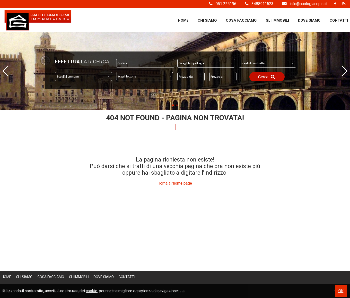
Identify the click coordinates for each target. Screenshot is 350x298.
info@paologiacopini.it (304, 3)
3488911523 (258, 3)
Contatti (339, 20)
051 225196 (222, 3)
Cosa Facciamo (241, 20)
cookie (91, 291)
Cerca (267, 76)
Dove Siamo (309, 20)
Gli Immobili (277, 20)
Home (183, 20)
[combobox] (206, 63)
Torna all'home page (175, 183)
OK (340, 291)
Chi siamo (207, 20)
